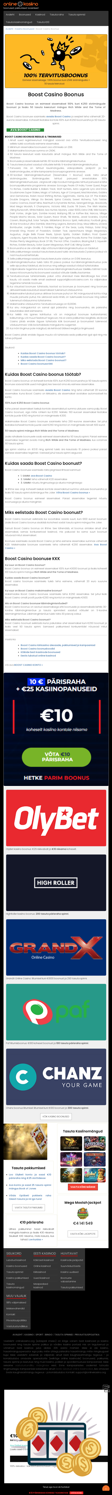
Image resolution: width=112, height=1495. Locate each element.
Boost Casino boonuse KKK (37, 363)
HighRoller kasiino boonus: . (56, 912)
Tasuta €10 (43, 22)
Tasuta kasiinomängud (19, 22)
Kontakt (10, 1314)
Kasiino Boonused (24, 28)
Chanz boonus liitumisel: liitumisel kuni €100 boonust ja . (56, 1106)
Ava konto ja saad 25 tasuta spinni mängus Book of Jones (30, 1186)
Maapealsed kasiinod (41, 1285)
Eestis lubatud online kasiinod (38, 655)
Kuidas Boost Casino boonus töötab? (43, 353)
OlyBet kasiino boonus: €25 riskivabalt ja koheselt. (56, 847)
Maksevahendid (15, 1308)
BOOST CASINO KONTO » (28, 665)
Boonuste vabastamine (68, 1279)
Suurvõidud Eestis (70, 1266)
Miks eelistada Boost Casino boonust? (43, 360)
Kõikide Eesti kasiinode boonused (40, 652)
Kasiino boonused (16, 1266)
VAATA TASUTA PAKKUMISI (28, 1207)
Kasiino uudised (69, 1272)
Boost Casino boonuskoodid (38, 648)
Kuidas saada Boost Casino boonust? (43, 357)
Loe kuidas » (36, 1239)
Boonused (25, 14)
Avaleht (10, 14)
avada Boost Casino (58, 116)
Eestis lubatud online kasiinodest (74, 1369)
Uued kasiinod (41, 1278)
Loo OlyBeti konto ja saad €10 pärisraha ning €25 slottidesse (30, 1176)
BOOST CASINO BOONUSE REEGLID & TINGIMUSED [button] (33, 136)
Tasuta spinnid (76, 14)
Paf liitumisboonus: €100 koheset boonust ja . (56, 1041)
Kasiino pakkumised (17, 1278)
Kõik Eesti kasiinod (44, 1260)
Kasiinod (40, 14)
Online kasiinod (42, 1266)
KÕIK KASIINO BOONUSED (56, 1116)
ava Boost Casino (41, 475)
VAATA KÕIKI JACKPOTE (83, 1234)
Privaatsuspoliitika (16, 1320)
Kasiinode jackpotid (72, 1260)
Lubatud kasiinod (16, 1260)
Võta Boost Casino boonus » (73, 492)
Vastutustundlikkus (17, 1326)
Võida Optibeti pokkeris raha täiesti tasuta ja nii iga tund (30, 1197)
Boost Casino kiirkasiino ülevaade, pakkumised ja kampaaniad (58, 645)
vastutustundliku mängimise (32, 1365)
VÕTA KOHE (76, 1493)
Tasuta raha (57, 14)
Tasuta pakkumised (72, 1287)
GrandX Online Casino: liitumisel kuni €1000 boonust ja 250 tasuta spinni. (56, 976)
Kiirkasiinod (40, 1272)
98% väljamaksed (16, 1302)
